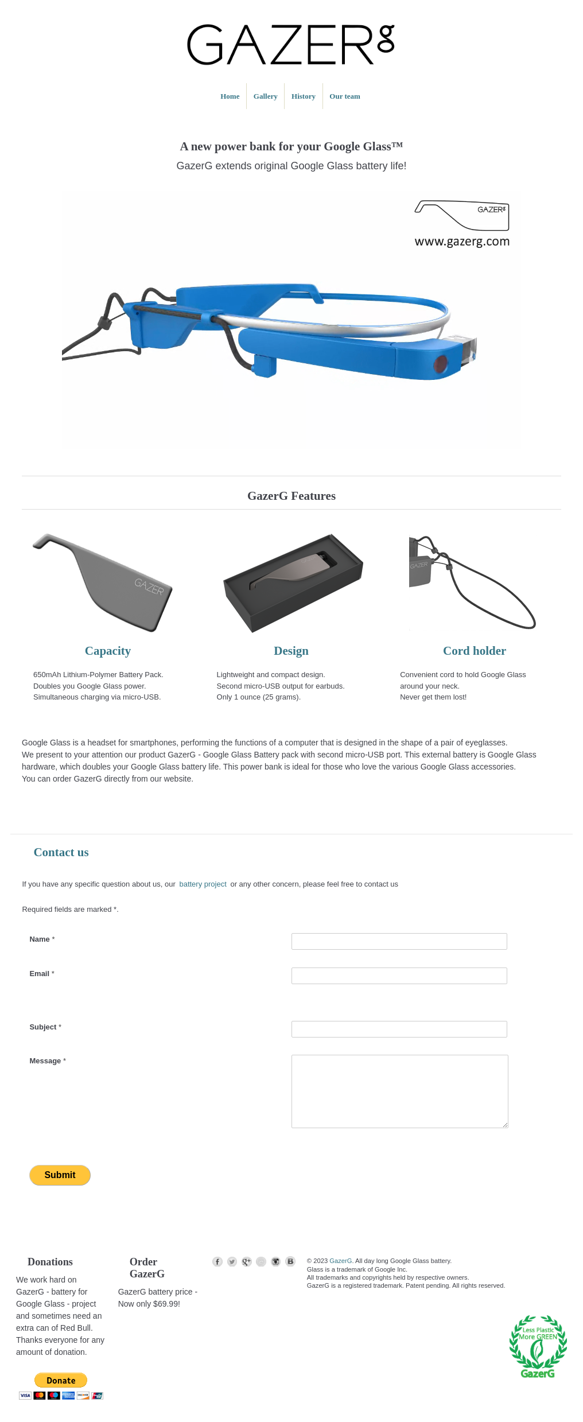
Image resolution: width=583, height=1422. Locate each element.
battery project (202, 884)
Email (41, 973)
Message (47, 1060)
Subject (45, 1027)
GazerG (340, 1260)
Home (229, 96)
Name (42, 939)
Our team (344, 96)
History (304, 96)
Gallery (266, 96)
